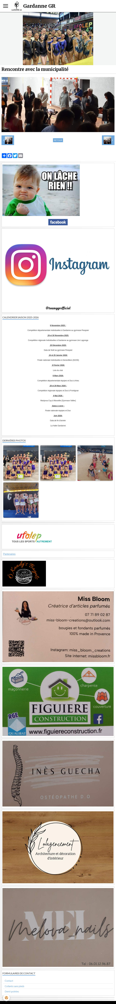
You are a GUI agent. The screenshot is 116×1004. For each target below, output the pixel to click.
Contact (9, 980)
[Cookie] (6, 997)
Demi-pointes (12, 991)
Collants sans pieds (14, 986)
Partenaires (9, 554)
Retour (58, 140)
